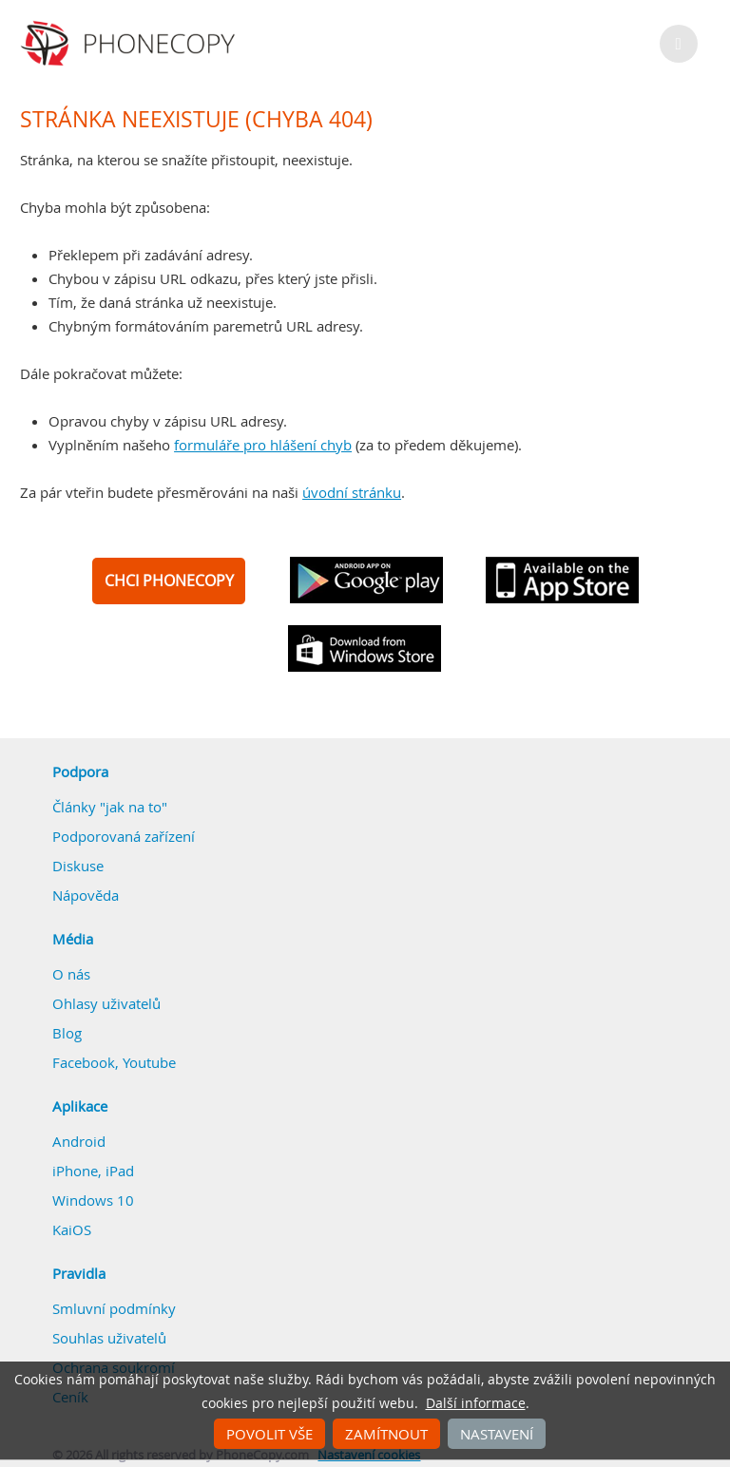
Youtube (149, 1062)
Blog (67, 1032)
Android (79, 1141)
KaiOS (71, 1229)
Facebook (83, 1062)
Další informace (476, 1403)
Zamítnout (386, 1433)
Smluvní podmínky (114, 1308)
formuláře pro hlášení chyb (263, 444)
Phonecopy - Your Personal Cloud (130, 43)
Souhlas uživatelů (109, 1337)
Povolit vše (269, 1433)
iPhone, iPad (93, 1170)
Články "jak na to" (109, 806)
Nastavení (496, 1433)
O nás (71, 973)
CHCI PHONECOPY (169, 580)
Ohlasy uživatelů (106, 1003)
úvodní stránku (351, 492)
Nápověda (85, 895)
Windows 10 (93, 1200)
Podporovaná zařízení (123, 836)
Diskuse (78, 865)
